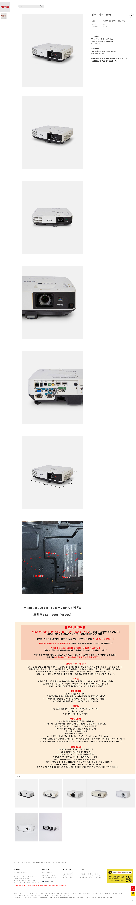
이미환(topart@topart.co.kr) (44, 897)
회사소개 (20, 862)
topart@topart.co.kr (65, 897)
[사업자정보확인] (92, 893)
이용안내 (48, 862)
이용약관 (28, 862)
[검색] (29, 6)
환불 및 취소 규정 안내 (59, 862)
